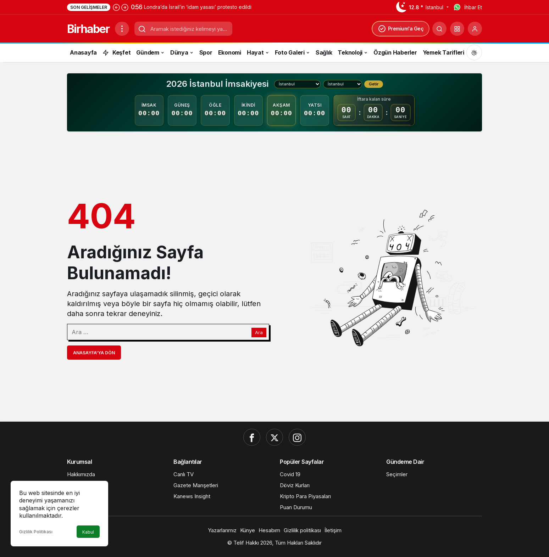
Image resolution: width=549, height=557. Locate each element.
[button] (457, 29)
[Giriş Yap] (475, 29)
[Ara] (439, 29)
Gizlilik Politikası (35, 531)
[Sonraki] (125, 7)
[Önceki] (116, 7)
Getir (373, 83)
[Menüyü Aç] (122, 29)
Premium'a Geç (401, 28)
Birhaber (88, 29)
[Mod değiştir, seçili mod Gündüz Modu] (474, 52)
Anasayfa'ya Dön (94, 352)
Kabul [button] (88, 532)
